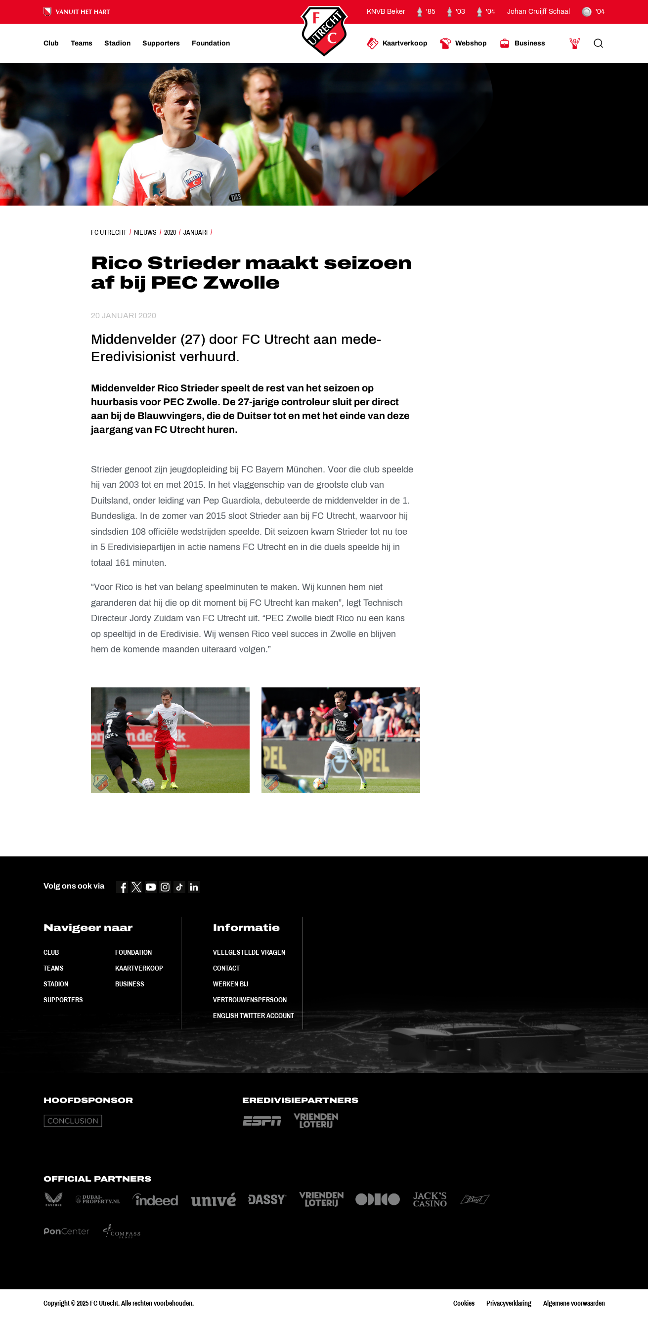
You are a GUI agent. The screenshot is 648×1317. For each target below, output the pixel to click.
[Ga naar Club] (51, 43)
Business (129, 983)
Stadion (55, 983)
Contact (226, 968)
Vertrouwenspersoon (250, 999)
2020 (170, 232)
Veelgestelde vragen (249, 952)
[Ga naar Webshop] (463, 43)
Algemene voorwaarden (574, 1303)
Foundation (133, 952)
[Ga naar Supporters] (161, 43)
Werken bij (230, 983)
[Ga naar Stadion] (117, 43)
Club (51, 952)
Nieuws (145, 232)
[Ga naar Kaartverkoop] (397, 43)
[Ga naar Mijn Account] (575, 43)
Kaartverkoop (139, 968)
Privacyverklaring (508, 1303)
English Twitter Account (253, 1015)
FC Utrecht (109, 232)
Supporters (63, 999)
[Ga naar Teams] (81, 43)
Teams (53, 968)
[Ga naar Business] (522, 43)
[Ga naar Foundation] (211, 43)
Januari (195, 232)
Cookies (464, 1303)
